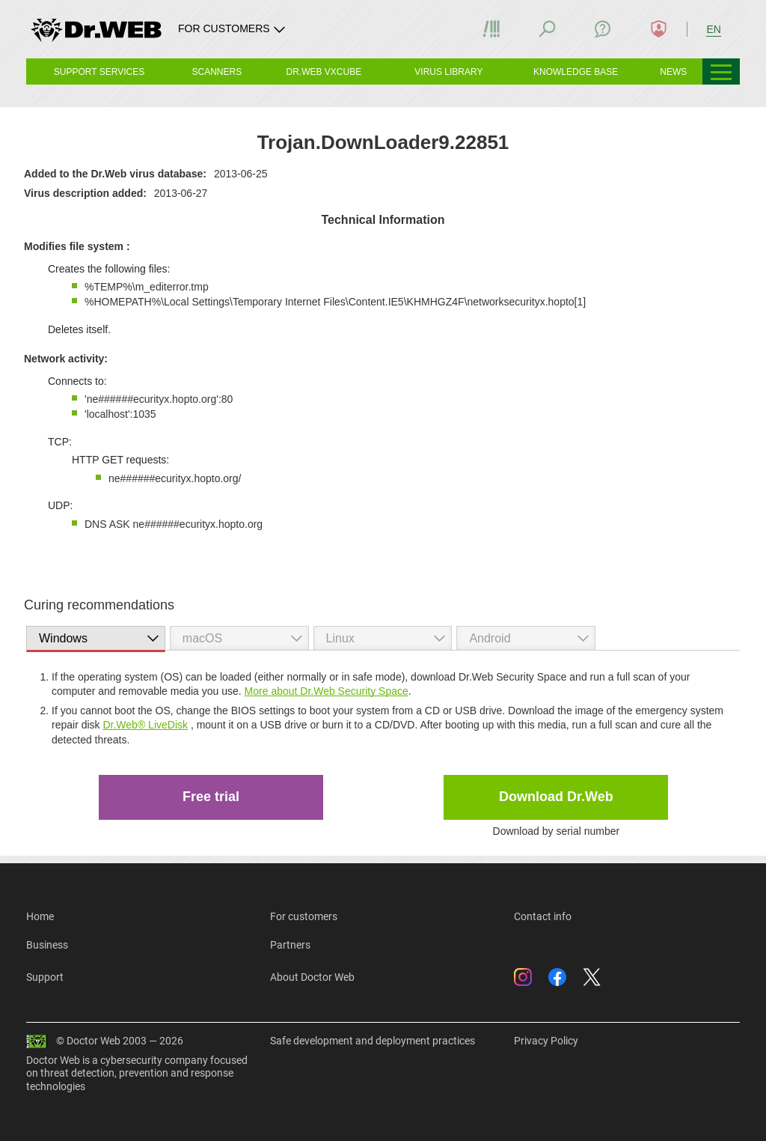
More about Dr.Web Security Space (326, 691)
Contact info (543, 916)
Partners (290, 945)
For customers (303, 916)
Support (45, 977)
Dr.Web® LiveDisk (145, 725)
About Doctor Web (312, 977)
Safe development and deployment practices (372, 1041)
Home (40, 916)
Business (47, 945)
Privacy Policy (546, 1041)
